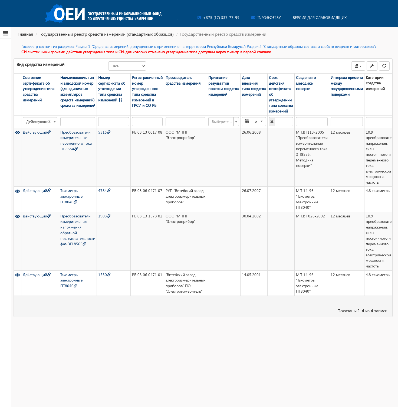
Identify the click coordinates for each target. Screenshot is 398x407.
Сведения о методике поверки (305, 83)
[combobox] (39, 121)
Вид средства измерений (40, 64)
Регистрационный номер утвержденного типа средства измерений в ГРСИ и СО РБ (147, 91)
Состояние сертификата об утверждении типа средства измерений (38, 88)
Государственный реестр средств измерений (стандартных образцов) (107, 34)
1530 (104, 274)
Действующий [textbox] (38, 121)
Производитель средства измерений (182, 80)
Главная (25, 34)
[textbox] (222, 121)
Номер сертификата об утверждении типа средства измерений (111, 88)
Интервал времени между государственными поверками (346, 86)
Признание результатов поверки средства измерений (223, 86)
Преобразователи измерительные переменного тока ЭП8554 (75, 140)
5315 (104, 131)
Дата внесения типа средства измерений (253, 86)
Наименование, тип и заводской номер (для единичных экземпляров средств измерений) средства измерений (77, 91)
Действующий (36, 131)
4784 (104, 190)
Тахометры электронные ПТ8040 (71, 196)
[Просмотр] (17, 131)
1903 (104, 215)
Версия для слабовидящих (320, 17)
